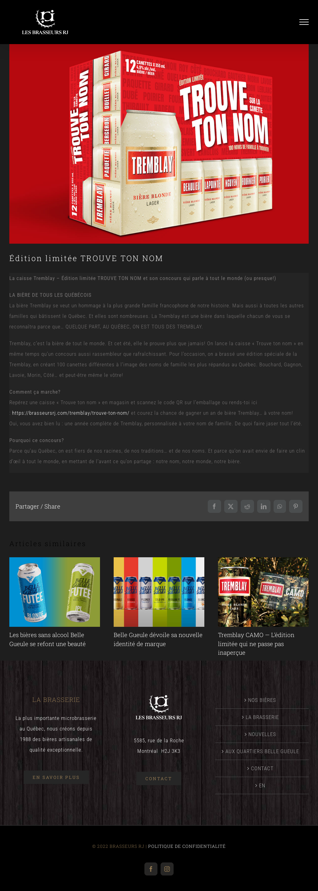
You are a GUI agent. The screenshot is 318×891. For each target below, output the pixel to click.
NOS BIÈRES (262, 700)
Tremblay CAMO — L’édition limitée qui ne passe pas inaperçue (256, 643)
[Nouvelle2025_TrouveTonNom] (159, 144)
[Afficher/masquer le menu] (304, 22)
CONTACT (262, 768)
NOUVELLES (262, 734)
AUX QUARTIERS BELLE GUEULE (262, 751)
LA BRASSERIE (262, 717)
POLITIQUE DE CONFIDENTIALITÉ (187, 846)
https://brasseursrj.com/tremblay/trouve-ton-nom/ (70, 413)
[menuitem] (262, 785)
